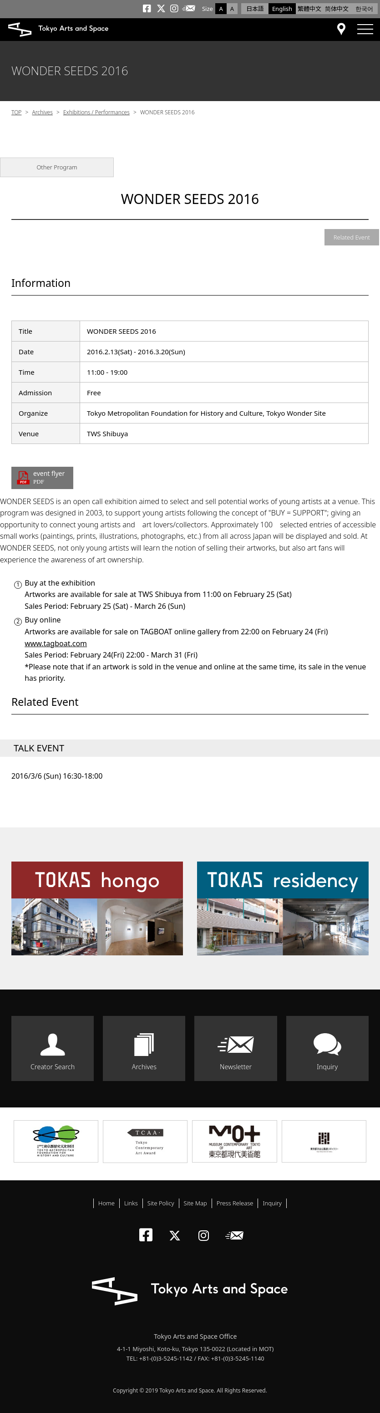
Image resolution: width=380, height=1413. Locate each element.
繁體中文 (309, 9)
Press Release (235, 1203)
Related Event (352, 237)
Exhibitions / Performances (96, 112)
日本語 (255, 9)
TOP (16, 112)
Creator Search (52, 1066)
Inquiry (327, 1066)
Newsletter (236, 1066)
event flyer (49, 477)
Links (131, 1203)
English (282, 9)
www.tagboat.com (56, 643)
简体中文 (337, 9)
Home (106, 1203)
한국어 (364, 9)
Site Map (195, 1203)
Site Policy (160, 1203)
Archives (42, 112)
